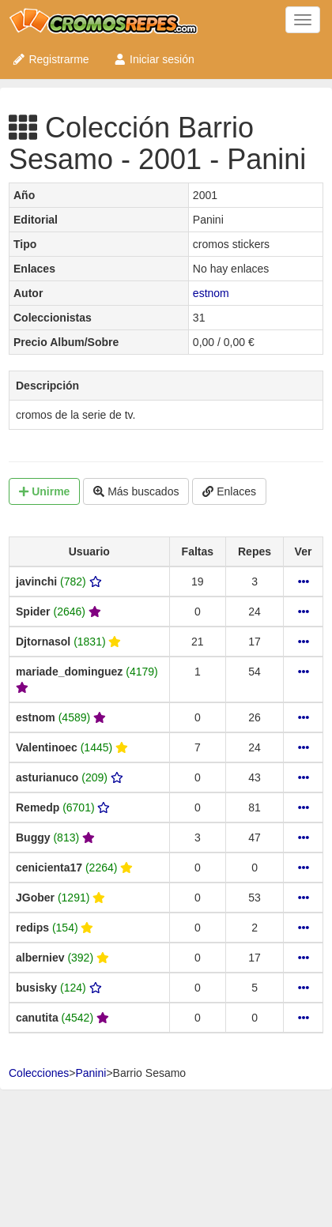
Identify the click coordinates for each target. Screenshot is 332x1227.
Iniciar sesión (153, 59)
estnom (211, 293)
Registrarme (50, 59)
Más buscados (136, 491)
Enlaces (229, 491)
